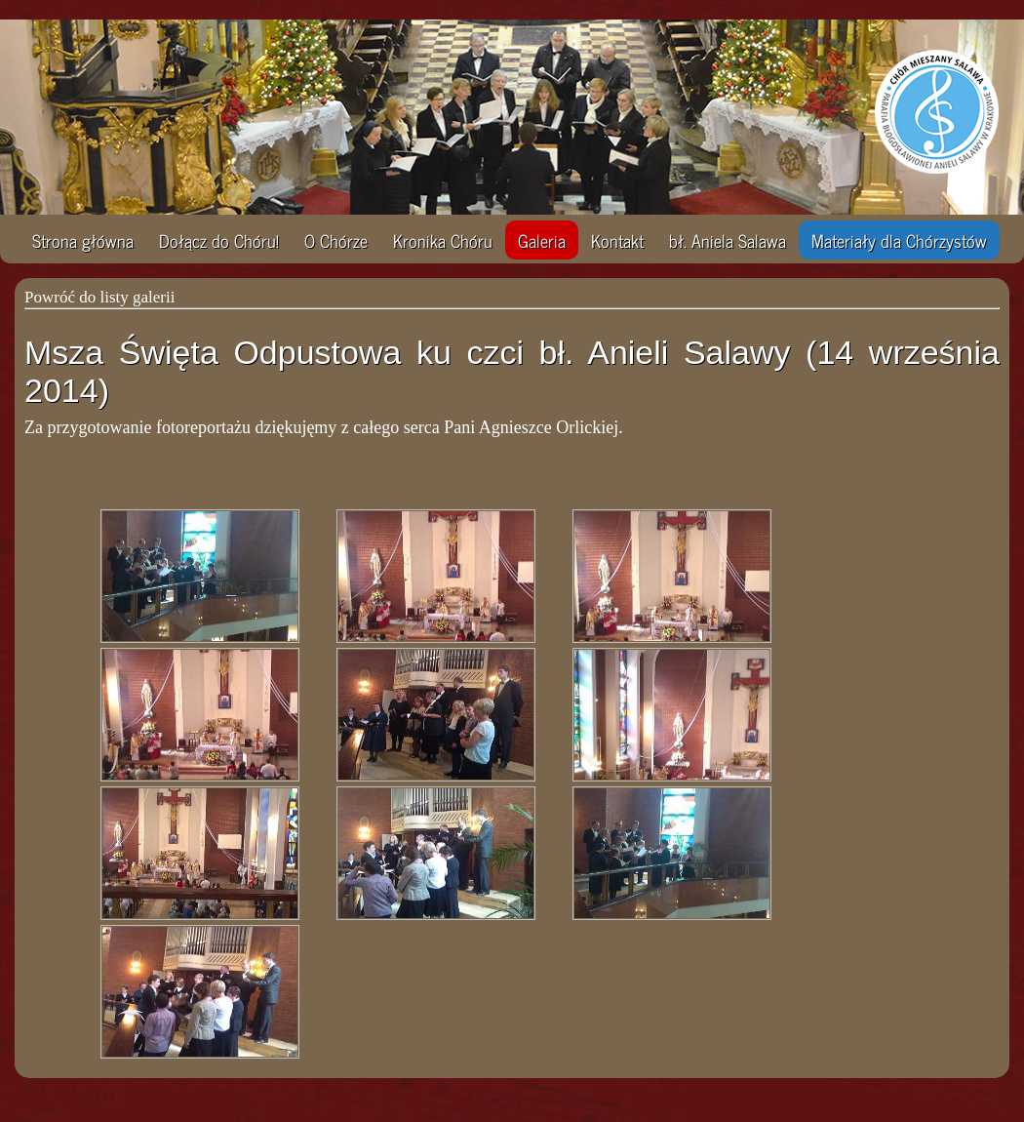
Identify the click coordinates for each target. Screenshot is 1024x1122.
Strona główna (83, 240)
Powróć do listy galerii (99, 297)
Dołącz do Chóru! (219, 240)
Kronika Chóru (442, 240)
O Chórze (336, 240)
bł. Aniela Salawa (727, 240)
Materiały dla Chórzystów (899, 240)
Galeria (542, 240)
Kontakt (617, 240)
